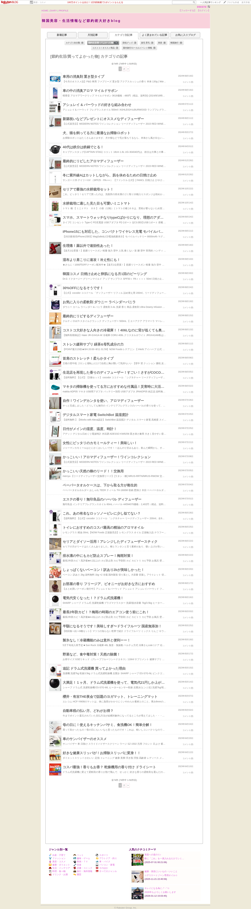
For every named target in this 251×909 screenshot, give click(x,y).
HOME (44, 10)
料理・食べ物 (57, 871)
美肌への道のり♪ (152, 854)
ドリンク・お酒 (58, 874)
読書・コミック (82, 868)
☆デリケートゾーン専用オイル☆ (160, 875)
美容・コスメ (40, 2)
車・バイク (103, 861)
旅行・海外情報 (82, 871)
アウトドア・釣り (106, 858)
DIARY (53, 10)
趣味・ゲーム (81, 858)
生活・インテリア (59, 868)
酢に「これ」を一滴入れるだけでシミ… (164, 858)
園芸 (77, 874)
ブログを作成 (233, 2)
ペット (78, 855)
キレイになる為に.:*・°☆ (157, 888)
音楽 (77, 864)
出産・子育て (57, 855)
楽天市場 (246, 2)
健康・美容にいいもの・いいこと (160, 871)
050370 (201, 7)
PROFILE (63, 10)
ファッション (57, 858)
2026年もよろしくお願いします (160, 892)
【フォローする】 (187, 10)
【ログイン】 (203, 10)
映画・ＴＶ (80, 861)
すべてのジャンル (106, 871)
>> (210, 2)
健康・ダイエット (59, 864)
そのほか (102, 868)
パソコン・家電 (105, 864)
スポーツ (102, 855)
